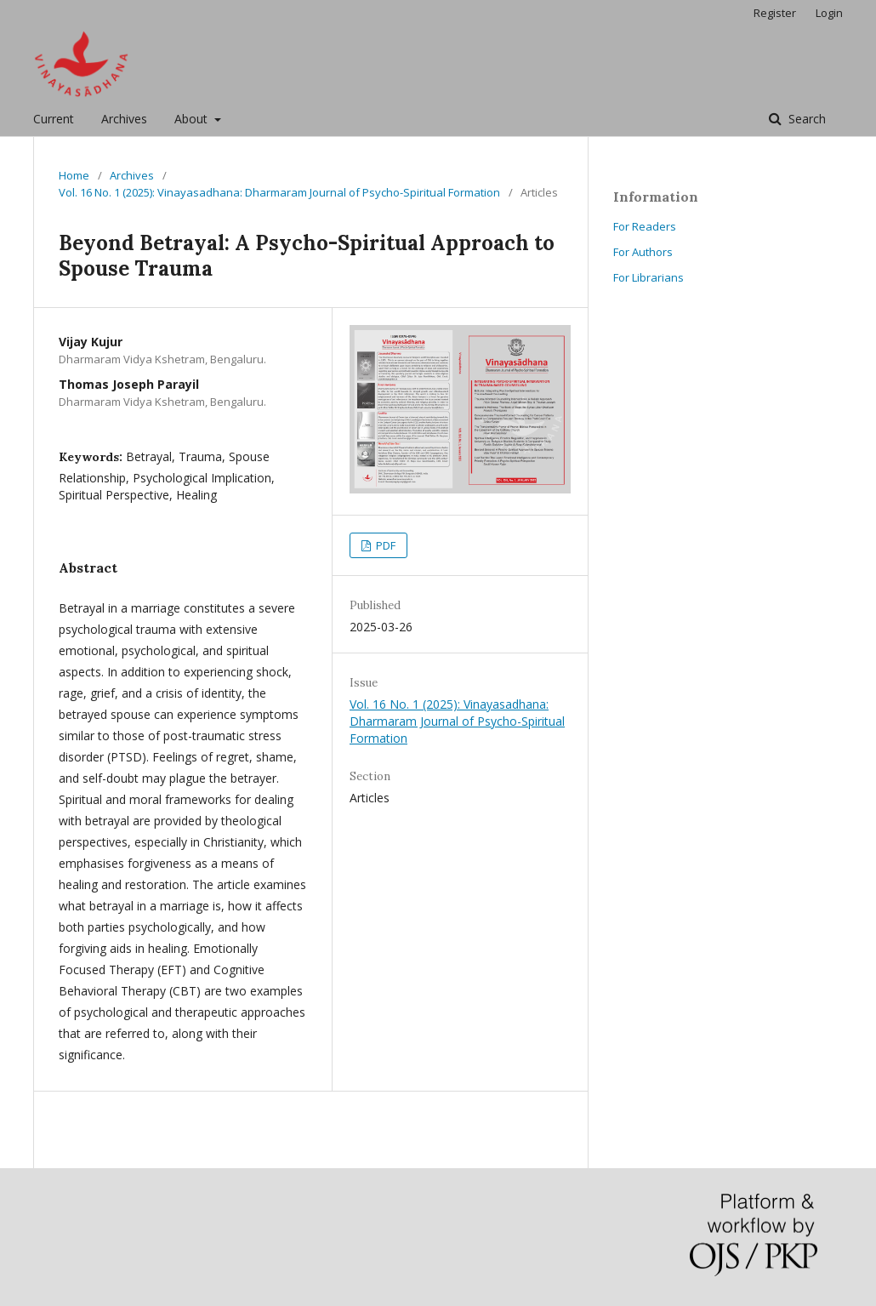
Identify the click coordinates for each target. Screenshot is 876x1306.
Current (53, 119)
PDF (384, 545)
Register (775, 12)
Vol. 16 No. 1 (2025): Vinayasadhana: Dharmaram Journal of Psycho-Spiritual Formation (279, 192)
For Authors (643, 251)
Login (829, 12)
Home (74, 175)
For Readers (644, 226)
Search (805, 119)
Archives (124, 119)
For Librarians (648, 277)
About (192, 119)
